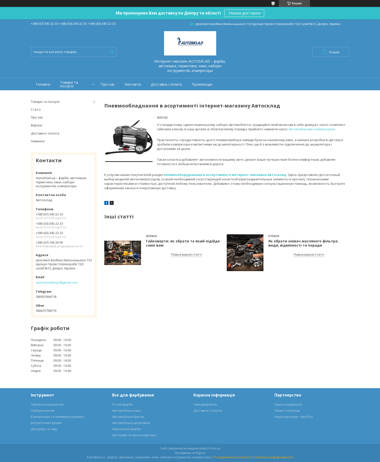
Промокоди (202, 84)
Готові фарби (122, 404)
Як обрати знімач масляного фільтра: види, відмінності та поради (303, 243)
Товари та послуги (69, 84)
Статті (36, 109)
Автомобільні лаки (126, 410)
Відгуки (36, 125)
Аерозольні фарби (126, 429)
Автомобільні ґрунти (128, 416)
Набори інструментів (47, 404)
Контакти (133, 84)
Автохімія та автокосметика (134, 435)
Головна (43, 84)
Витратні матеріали (46, 423)
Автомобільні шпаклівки (131, 423)
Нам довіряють (205, 404)
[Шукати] (112, 52)
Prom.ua (214, 448)
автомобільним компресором (311, 129)
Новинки (38, 141)
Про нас (108, 84)
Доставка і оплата (166, 84)
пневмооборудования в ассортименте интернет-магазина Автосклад (225, 174)
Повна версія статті (186, 254)
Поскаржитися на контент (232, 457)
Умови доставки (244, 13)
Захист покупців (287, 410)
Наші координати (288, 404)
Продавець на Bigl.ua (190, 453)
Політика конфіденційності (273, 457)
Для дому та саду (44, 429)
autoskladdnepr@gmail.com (56, 282)
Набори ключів (42, 410)
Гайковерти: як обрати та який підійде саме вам (183, 243)
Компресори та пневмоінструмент (58, 416)
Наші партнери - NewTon (293, 416)
